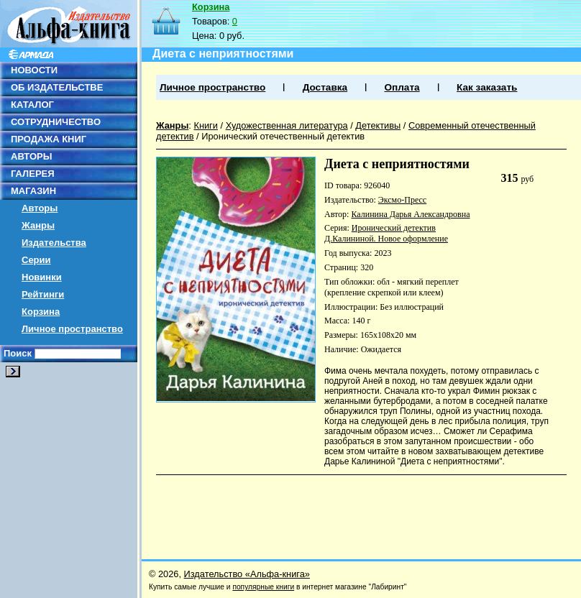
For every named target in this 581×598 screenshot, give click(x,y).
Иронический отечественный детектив (283, 136)
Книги (205, 125)
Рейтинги (43, 294)
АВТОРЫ (31, 156)
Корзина (41, 311)
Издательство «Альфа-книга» (247, 574)
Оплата (401, 87)
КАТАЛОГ (32, 104)
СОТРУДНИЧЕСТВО (56, 121)
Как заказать (487, 87)
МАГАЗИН (33, 190)
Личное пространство (72, 328)
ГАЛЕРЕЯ (33, 173)
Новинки (42, 277)
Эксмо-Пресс (402, 200)
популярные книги (263, 587)
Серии (36, 259)
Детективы (378, 125)
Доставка (325, 87)
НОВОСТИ (34, 70)
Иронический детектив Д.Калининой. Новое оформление (386, 233)
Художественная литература (287, 125)
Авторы (40, 208)
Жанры (38, 225)
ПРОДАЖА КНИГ (48, 139)
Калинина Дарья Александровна (410, 214)
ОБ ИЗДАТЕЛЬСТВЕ (57, 87)
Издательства (54, 242)
